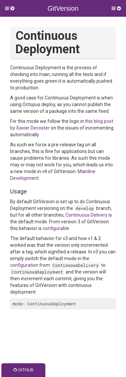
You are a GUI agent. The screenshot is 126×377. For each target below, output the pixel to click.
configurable (56, 228)
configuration (24, 265)
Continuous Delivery (87, 215)
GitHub (23, 370)
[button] (9, 8)
